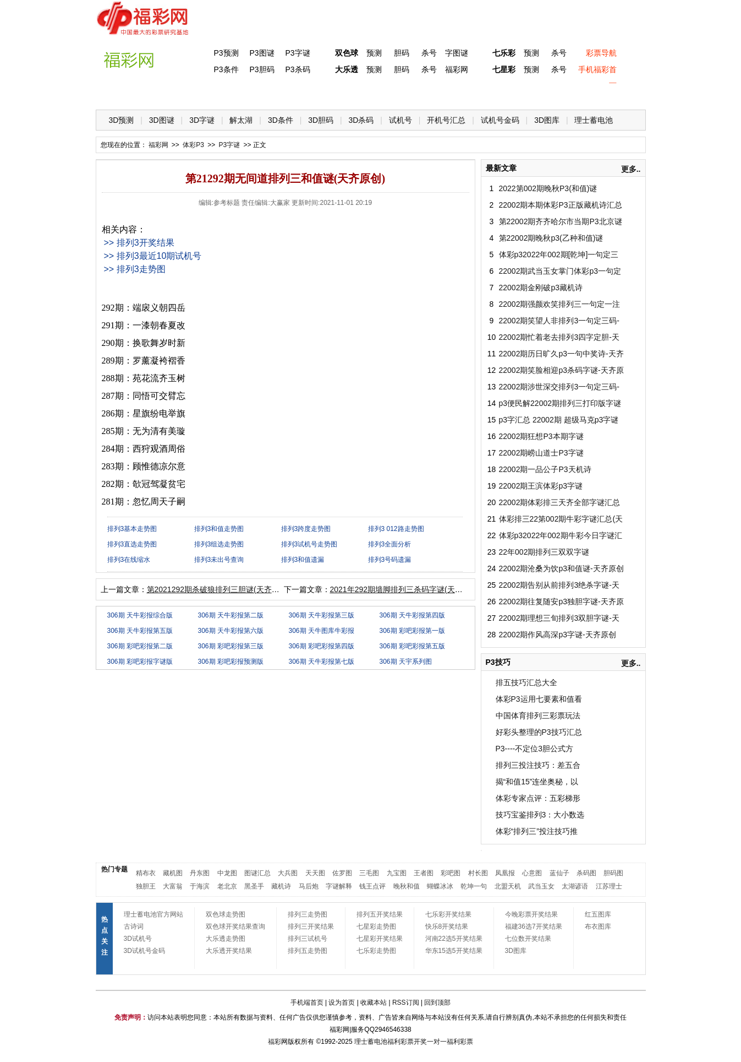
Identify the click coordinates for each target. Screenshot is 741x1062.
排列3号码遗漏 (389, 559)
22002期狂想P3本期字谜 (541, 436)
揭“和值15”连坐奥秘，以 (537, 781)
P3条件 (225, 69)
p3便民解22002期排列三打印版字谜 (560, 403)
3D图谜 (161, 120)
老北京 (227, 886)
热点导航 (524, 94)
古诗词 (134, 926)
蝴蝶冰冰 (440, 886)
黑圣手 (254, 886)
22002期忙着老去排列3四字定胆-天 (559, 337)
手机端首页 (306, 1002)
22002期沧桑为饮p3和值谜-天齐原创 (561, 568)
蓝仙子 (559, 873)
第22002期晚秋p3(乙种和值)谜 (551, 238)
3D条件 (280, 120)
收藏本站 (373, 1002)
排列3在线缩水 (129, 559)
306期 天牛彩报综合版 (140, 615)
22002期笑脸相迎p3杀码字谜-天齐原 (561, 370)
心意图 (532, 873)
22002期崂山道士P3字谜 (541, 452)
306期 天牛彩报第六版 (231, 631)
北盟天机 (508, 886)
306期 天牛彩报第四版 (412, 615)
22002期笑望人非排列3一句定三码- (559, 320)
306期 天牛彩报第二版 (231, 615)
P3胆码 (261, 69)
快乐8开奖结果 (447, 926)
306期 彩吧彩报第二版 (140, 646)
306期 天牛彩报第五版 (140, 631)
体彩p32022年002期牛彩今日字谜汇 (560, 535)
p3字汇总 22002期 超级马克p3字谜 (559, 419)
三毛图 (369, 873)
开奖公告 (614, 94)
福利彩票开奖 (407, 1041)
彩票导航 (601, 52)
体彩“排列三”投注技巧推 (537, 831)
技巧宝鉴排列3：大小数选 (540, 814)
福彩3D (163, 94)
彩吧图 (450, 873)
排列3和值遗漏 (303, 559)
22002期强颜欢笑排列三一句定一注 (560, 304)
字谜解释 (339, 886)
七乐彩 (503, 52)
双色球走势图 (225, 914)
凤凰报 (505, 873)
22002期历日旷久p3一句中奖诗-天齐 (561, 353)
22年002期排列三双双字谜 (544, 552)
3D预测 (121, 120)
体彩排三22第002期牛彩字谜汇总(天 (561, 518)
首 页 (118, 94)
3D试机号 (138, 938)
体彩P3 (208, 94)
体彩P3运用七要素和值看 (539, 699)
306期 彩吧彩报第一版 (412, 631)
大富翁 (173, 886)
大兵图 (288, 873)
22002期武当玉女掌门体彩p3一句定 (560, 271)
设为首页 (341, 1002)
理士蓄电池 (593, 120)
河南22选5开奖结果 (453, 938)
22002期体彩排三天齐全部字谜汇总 (560, 502)
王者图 (423, 873)
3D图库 (546, 120)
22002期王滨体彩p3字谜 (541, 485)
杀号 (429, 52)
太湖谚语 (575, 886)
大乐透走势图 (225, 938)
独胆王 (146, 886)
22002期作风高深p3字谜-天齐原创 (557, 634)
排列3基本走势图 (132, 529)
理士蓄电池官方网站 (153, 914)
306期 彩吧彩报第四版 (321, 646)
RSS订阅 (405, 1002)
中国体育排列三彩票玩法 (538, 715)
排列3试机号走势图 (309, 544)
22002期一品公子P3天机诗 (545, 469)
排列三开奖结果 (311, 926)
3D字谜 (202, 120)
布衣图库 (598, 926)
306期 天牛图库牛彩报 (321, 631)
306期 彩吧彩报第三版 (231, 646)
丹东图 (200, 873)
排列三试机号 (307, 938)
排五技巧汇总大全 (526, 682)
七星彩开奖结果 (379, 938)
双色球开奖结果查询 (235, 926)
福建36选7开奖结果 (533, 926)
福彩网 (456, 69)
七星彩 (503, 69)
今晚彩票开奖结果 (531, 914)
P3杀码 (297, 69)
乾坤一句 (473, 886)
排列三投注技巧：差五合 (538, 765)
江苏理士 (609, 886)
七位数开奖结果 (528, 938)
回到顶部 (437, 1002)
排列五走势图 (307, 951)
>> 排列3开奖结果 (139, 242)
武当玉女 (541, 886)
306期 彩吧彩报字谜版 (140, 661)
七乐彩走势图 (376, 951)
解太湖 (241, 120)
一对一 (437, 1041)
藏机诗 (281, 886)
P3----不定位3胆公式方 (535, 748)
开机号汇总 (446, 120)
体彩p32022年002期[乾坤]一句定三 (559, 254)
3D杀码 (361, 120)
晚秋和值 (406, 886)
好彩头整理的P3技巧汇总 (539, 732)
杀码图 (586, 873)
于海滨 (200, 886)
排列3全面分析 (389, 544)
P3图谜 (261, 52)
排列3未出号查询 (219, 559)
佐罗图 (342, 873)
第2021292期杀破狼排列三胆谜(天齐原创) (218, 589)
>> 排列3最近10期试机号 (153, 256)
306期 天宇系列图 (406, 661)
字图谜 (456, 52)
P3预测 (225, 52)
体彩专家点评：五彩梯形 (538, 798)
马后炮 (309, 886)
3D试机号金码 (144, 951)
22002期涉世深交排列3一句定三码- (559, 386)
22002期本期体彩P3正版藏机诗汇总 (560, 205)
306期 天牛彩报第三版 (321, 615)
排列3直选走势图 (132, 544)
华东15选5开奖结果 (453, 951)
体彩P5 (343, 94)
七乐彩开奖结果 (448, 914)
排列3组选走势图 (219, 544)
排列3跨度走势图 (306, 529)
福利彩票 (460, 1041)
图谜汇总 (257, 873)
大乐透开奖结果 (229, 951)
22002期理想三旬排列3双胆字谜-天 (559, 618)
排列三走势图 (307, 914)
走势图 (569, 94)
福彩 (274, 1041)
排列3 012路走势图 (396, 529)
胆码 (401, 52)
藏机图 (173, 873)
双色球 (346, 52)
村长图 (478, 873)
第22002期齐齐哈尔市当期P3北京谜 (560, 221)
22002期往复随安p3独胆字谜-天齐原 (561, 601)
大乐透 (346, 69)
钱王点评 (372, 886)
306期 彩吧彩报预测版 (231, 661)
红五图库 (598, 914)
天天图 (315, 873)
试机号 (400, 120)
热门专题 (114, 869)
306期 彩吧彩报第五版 (412, 646)
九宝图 (397, 873)
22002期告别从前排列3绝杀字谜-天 (559, 585)
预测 (374, 52)
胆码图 (613, 873)
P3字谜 (297, 52)
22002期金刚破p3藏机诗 (541, 287)
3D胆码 (320, 120)
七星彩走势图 (376, 926)
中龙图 (227, 873)
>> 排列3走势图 (135, 269)
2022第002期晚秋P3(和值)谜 (548, 188)
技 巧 (479, 94)
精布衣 (146, 873)
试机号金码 (500, 120)
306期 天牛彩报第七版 (321, 661)
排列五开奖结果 (379, 914)
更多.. (631, 169)
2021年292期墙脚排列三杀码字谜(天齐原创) (405, 589)
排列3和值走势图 (219, 529)
